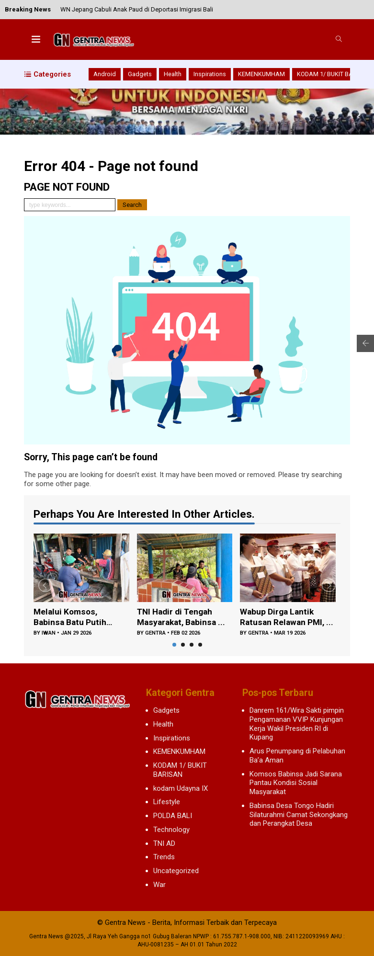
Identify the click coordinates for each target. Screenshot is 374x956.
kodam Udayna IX (180, 788)
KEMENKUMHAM (261, 74)
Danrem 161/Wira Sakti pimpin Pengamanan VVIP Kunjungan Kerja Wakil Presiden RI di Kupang (296, 723)
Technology (171, 829)
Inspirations (209, 74)
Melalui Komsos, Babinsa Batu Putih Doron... (70, 617)
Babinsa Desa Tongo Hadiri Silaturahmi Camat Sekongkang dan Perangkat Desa (298, 814)
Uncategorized (176, 870)
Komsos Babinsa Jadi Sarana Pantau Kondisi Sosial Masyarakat (295, 783)
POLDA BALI (172, 815)
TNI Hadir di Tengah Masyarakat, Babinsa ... (182, 617)
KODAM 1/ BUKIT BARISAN (334, 74)
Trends (164, 857)
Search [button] (132, 204)
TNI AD (164, 843)
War (159, 884)
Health (172, 74)
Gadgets (140, 74)
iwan (49, 634)
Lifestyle (166, 801)
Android (104, 74)
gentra (155, 634)
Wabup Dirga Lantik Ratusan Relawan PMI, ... (283, 617)
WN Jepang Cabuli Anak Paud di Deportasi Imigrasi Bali (136, 9)
